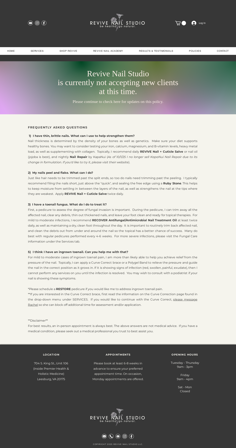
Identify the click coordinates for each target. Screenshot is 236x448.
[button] (180, 23)
